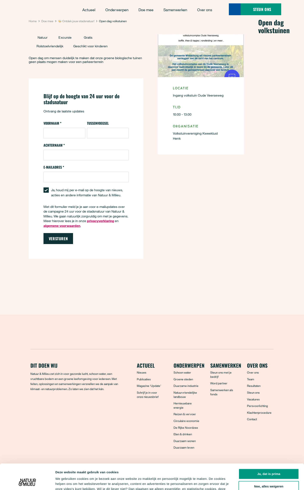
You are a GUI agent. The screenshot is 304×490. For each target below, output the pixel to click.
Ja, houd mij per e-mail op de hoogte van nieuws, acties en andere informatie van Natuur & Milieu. (87, 192)
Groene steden (183, 379)
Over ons (253, 372)
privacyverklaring (190, 470)
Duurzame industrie (186, 386)
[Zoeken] (235, 9)
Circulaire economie (186, 421)
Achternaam (54, 145)
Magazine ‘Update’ (149, 386)
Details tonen (65, 481)
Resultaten (254, 386)
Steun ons (253, 392)
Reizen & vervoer (185, 414)
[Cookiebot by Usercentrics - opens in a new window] (27, 482)
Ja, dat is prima (268, 450)
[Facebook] (34, 404)
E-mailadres (53, 167)
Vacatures (253, 399)
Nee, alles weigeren (268, 462)
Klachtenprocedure (259, 412)
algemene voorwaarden (61, 226)
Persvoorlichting (257, 406)
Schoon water (182, 372)
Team (250, 379)
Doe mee (47, 21)
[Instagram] (52, 404)
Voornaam (52, 123)
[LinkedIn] (61, 404)
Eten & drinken (183, 434)
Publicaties (144, 379)
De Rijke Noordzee (186, 427)
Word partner (218, 383)
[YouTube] (71, 404)
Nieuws (141, 372)
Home (33, 21)
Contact (252, 419)
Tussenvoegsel (98, 123)
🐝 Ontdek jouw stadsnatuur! (76, 21)
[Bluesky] (43, 404)
